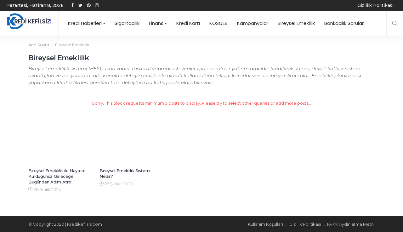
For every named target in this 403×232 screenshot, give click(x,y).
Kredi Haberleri (85, 23)
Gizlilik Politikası (375, 5)
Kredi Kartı (188, 23)
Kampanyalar (252, 23)
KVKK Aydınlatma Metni (351, 224)
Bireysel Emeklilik (296, 23)
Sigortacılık (127, 23)
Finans (156, 23)
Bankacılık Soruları (344, 23)
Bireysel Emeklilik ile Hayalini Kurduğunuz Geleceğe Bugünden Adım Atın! (56, 176)
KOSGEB (218, 23)
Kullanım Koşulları (265, 224)
